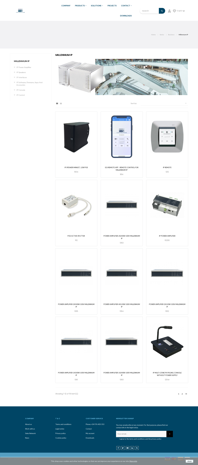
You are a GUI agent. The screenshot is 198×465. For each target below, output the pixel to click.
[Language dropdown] (181, 11)
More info (133, 461)
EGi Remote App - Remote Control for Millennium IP (121, 168)
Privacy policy (60, 433)
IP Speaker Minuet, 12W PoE (76, 167)
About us (28, 424)
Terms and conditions (63, 424)
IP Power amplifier (167, 236)
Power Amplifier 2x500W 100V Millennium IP (76, 305)
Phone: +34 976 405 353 (95, 424)
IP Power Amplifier (23, 67)
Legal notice (59, 429)
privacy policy (156, 439)
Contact (89, 429)
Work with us (30, 429)
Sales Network (30, 433)
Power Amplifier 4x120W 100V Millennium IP (122, 305)
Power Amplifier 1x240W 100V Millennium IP (122, 374)
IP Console (20, 90)
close (189, 461)
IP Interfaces (21, 77)
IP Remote (167, 167)
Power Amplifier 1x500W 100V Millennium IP (76, 374)
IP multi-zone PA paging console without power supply (167, 374)
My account (90, 433)
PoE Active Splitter (76, 236)
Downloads (90, 438)
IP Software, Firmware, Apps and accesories (29, 83)
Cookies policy (60, 438)
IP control (20, 95)
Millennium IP (21, 61)
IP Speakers (21, 72)
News (27, 438)
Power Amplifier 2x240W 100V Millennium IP (122, 237)
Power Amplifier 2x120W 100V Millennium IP (167, 305)
